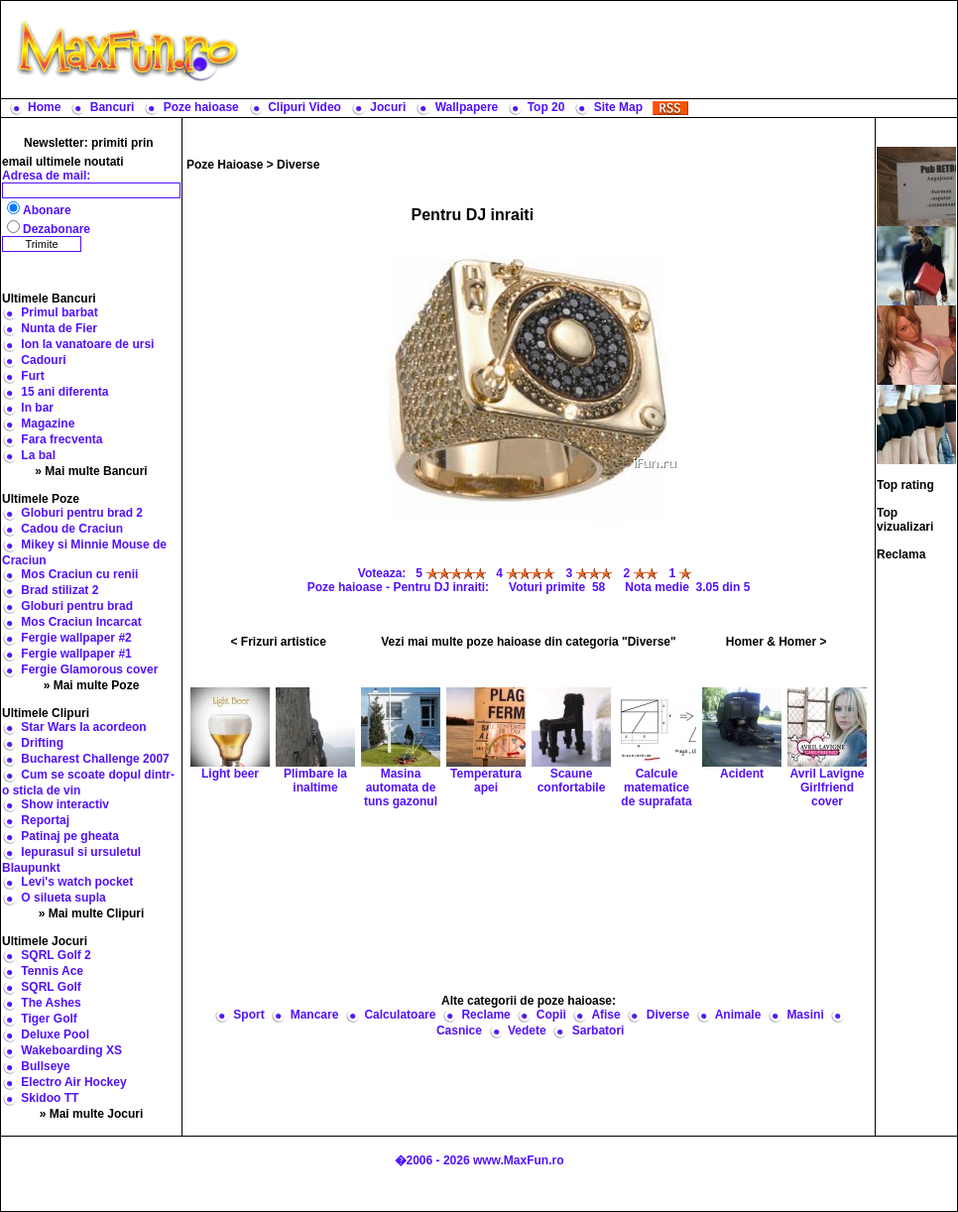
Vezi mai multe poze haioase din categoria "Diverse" (528, 642)
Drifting (42, 743)
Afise (605, 1015)
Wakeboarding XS (71, 1050)
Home (44, 107)
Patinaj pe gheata (70, 836)
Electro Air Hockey (73, 1082)
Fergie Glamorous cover (89, 669)
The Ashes (50, 1003)
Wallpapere (467, 107)
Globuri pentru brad (77, 606)
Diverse (298, 165)
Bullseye (45, 1066)
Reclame (485, 1015)
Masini (804, 1015)
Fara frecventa (61, 439)
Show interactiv (65, 804)
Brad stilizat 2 (59, 590)
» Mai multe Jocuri (92, 1114)
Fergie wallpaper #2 (76, 638)
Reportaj (45, 820)
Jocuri (388, 107)
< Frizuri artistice (278, 642)
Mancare (315, 1015)
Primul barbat (59, 312)
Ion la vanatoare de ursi (87, 344)
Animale (738, 1015)
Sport (248, 1015)
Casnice (459, 1030)
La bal (38, 455)
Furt (32, 376)
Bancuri (112, 107)
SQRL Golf (50, 987)
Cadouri (43, 360)
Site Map (618, 107)
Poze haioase (201, 107)
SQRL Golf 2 (55, 955)
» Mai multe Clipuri (92, 913)
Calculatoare (399, 1015)
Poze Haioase (224, 165)
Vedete (527, 1030)
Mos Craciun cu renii (79, 574)
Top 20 (546, 107)
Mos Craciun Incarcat (81, 622)
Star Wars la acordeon (83, 727)
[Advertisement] (529, 899)
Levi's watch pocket (77, 882)
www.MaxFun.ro (518, 1160)
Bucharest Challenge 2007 (95, 759)
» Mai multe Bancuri (91, 471)
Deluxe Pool (55, 1034)
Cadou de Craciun (72, 529)
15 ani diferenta (64, 392)
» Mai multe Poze (92, 685)
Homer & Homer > (776, 642)
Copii (551, 1015)
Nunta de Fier (59, 328)
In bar (37, 408)
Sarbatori (598, 1030)
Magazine (47, 423)
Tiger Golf (48, 1019)
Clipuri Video (304, 107)
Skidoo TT (49, 1098)
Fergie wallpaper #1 (76, 654)
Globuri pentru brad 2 (82, 513)
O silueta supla (63, 898)
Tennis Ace (52, 971)
